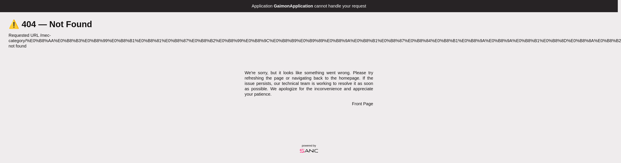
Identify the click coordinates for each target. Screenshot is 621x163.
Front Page (362, 103)
